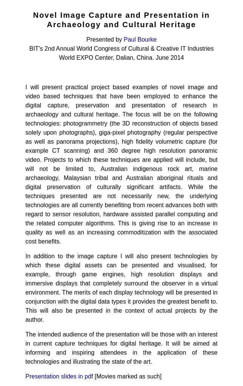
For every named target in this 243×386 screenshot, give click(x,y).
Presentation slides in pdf (59, 376)
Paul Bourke (140, 39)
